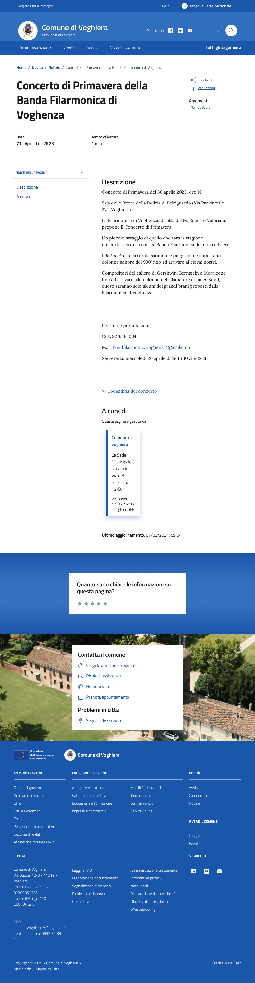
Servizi (92, 47)
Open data (80, 901)
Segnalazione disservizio (91, 886)
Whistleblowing (142, 909)
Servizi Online (141, 811)
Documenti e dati (27, 834)
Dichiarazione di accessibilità (153, 893)
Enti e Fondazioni (27, 811)
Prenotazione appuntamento (95, 878)
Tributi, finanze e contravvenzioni (143, 799)
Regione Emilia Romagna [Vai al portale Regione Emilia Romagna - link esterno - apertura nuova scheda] (35, 5)
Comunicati (198, 795)
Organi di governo (28, 787)
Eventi (194, 843)
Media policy (24, 969)
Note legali (139, 886)
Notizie (194, 803)
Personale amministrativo (34, 826)
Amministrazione (35, 47)
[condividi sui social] (201, 80)
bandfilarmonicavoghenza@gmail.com (151, 347)
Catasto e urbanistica (89, 795)
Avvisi (193, 787)
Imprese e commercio (89, 811)
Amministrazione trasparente (154, 870)
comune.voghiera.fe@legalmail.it (40, 927)
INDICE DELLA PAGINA (50, 173)
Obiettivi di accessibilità (149, 901)
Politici (19, 819)
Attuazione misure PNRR (34, 842)
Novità (69, 47)
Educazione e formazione (92, 803)
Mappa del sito (47, 969)
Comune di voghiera (122, 441)
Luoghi (194, 836)
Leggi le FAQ (82, 870)
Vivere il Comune (125, 47)
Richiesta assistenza (88, 893)
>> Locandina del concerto (129, 391)
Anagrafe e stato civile (90, 787)
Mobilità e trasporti (145, 787)
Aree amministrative (30, 795)
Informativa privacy (146, 878)
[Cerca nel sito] (231, 30)
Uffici (18, 803)
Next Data (233, 963)
